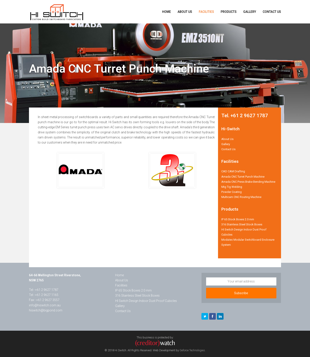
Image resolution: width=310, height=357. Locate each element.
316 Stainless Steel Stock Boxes (241, 224)
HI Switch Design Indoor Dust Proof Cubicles (146, 301)
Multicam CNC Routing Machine (241, 197)
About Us (227, 139)
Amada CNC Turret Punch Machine (242, 176)
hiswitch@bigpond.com (45, 310)
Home (119, 275)
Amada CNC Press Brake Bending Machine (248, 181)
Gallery (225, 144)
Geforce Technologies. (193, 350)
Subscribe (241, 293)
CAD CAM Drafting (233, 171)
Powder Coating (231, 192)
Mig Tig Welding (231, 186)
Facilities (121, 285)
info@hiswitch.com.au (45, 305)
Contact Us (228, 149)
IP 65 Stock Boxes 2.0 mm (237, 219)
